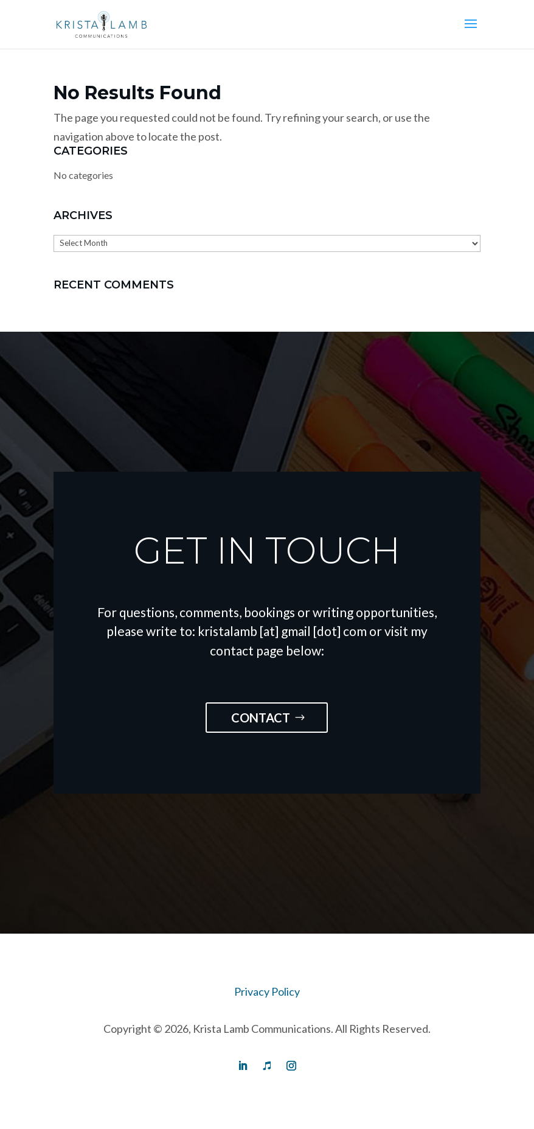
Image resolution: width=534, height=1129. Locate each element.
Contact (260, 717)
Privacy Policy (267, 991)
